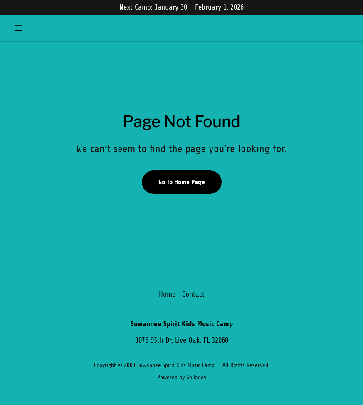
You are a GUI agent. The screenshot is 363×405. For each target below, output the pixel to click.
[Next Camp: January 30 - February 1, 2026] (181, 7)
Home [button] (167, 294)
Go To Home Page (181, 182)
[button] (36, 28)
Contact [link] (193, 294)
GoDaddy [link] (196, 377)
